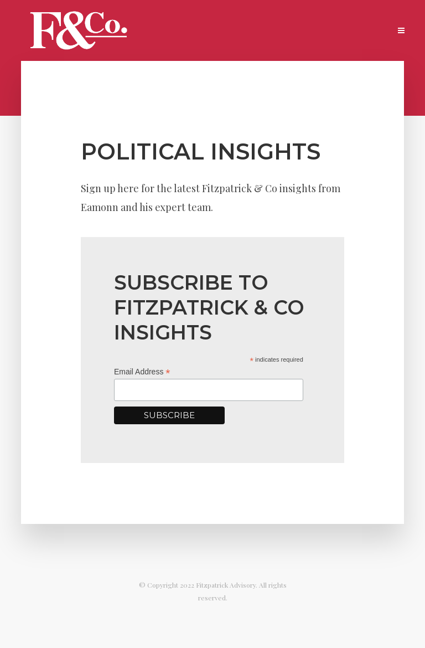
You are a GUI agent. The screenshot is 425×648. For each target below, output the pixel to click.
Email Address (142, 372)
